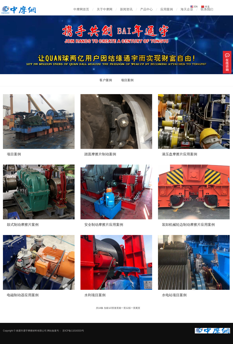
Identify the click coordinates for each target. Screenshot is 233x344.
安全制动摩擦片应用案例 (103, 225)
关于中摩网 (104, 9)
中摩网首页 (81, 9)
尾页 (137, 308)
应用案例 (166, 9)
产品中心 (146, 9)
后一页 (131, 308)
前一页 (122, 308)
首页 (116, 308)
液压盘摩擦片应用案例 (179, 154)
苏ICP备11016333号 (73, 330)
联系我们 (207, 9)
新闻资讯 (126, 9)
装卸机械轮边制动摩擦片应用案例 (188, 225)
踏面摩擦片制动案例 (100, 154)
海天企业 (187, 9)
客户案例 (105, 80)
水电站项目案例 (174, 295)
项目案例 (127, 80)
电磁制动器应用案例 (23, 295)
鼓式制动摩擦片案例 (23, 225)
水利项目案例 (95, 295)
